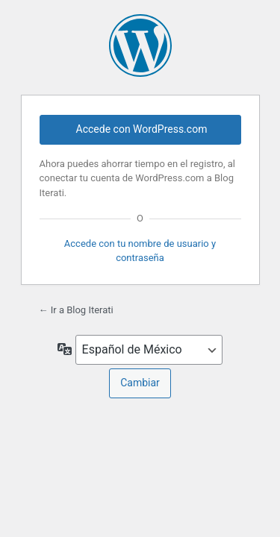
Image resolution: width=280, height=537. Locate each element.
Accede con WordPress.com (142, 129)
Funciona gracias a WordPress (140, 45)
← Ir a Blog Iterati (76, 309)
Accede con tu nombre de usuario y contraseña (140, 250)
